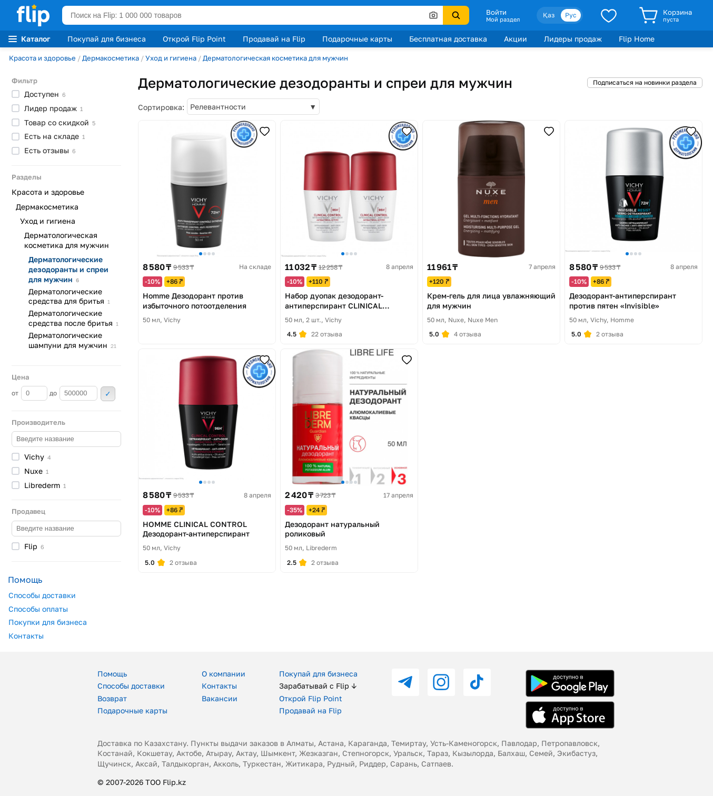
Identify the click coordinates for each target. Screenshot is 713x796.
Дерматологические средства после (73, 318)
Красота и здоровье (42, 58)
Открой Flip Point (194, 38)
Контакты (26, 635)
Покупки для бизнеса (47, 622)
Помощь (112, 673)
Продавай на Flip (274, 38)
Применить (108, 393)
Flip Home (637, 38)
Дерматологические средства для (69, 296)
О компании (223, 673)
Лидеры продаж (573, 38)
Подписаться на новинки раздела (645, 82)
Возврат (112, 698)
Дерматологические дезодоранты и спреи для (68, 269)
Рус (571, 15)
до (73, 393)
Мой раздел (503, 19)
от (29, 393)
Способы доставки (42, 595)
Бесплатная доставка (448, 38)
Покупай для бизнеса (106, 38)
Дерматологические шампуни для (72, 340)
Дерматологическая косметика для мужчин (275, 58)
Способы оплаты (38, 608)
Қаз (548, 15)
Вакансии (219, 698)
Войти (496, 12)
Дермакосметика (110, 58)
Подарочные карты (357, 38)
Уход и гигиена (170, 58)
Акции (515, 38)
